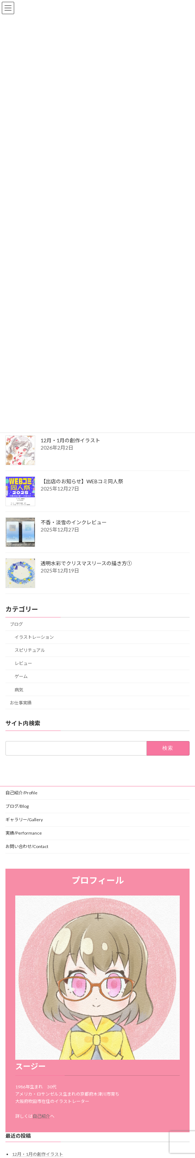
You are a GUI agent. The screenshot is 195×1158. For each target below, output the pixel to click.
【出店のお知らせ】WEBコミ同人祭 (82, 481)
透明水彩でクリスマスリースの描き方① (86, 563)
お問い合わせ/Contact (26, 846)
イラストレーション (34, 637)
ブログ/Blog (17, 806)
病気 (19, 689)
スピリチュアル (30, 650)
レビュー (23, 663)
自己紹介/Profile (21, 792)
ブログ (16, 624)
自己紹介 (41, 1116)
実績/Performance (23, 833)
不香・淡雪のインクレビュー (74, 522)
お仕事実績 (21, 702)
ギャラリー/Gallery (24, 819)
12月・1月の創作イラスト (70, 440)
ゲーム (21, 676)
